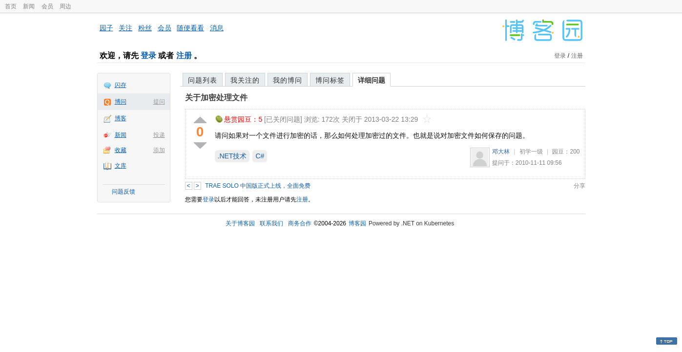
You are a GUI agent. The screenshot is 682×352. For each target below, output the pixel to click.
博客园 (357, 223)
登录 (148, 55)
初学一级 (531, 151)
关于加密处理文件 (216, 97)
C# (259, 156)
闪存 (120, 85)
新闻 (29, 6)
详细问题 (371, 80)
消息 (217, 28)
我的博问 (287, 80)
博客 (120, 118)
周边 (65, 6)
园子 (106, 28)
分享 (579, 185)
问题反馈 (123, 191)
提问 (159, 101)
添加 (159, 150)
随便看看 (190, 28)
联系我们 (271, 223)
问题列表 (202, 80)
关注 (125, 28)
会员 (47, 6)
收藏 (120, 150)
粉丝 (145, 28)
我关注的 (245, 80)
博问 (120, 101)
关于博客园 (240, 223)
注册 (184, 55)
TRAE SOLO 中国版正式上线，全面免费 (257, 185)
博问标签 (330, 80)
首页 (11, 6)
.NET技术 (232, 156)
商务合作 (299, 223)
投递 (159, 135)
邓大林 (501, 151)
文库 (120, 165)
